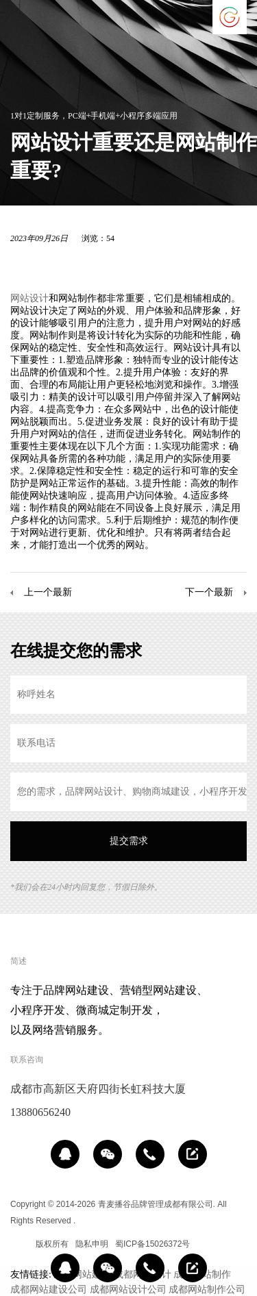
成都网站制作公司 (207, 1289)
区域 (18, 1244)
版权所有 (52, 1244)
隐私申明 (91, 1244)
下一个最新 (209, 591)
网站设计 (29, 297)
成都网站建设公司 (48, 1289)
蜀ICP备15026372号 (152, 1244)
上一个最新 (48, 591)
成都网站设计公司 (128, 1289)
